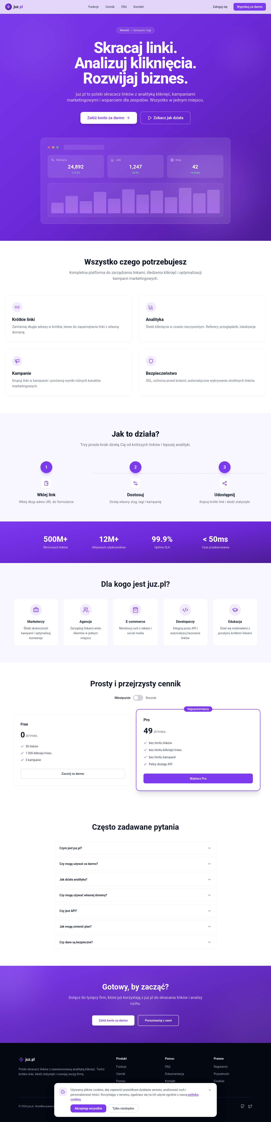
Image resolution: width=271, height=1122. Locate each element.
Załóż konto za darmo (108, 118)
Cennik (110, 6)
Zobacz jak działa (165, 118)
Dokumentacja (174, 1074)
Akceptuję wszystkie (88, 1108)
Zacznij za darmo (72, 773)
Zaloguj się (220, 6)
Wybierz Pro (198, 778)
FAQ (124, 6)
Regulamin (221, 1066)
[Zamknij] (209, 1090)
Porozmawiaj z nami (158, 1020)
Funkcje (93, 6)
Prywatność (221, 1074)
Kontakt (139, 6)
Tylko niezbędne (123, 1108)
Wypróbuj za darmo (250, 6)
